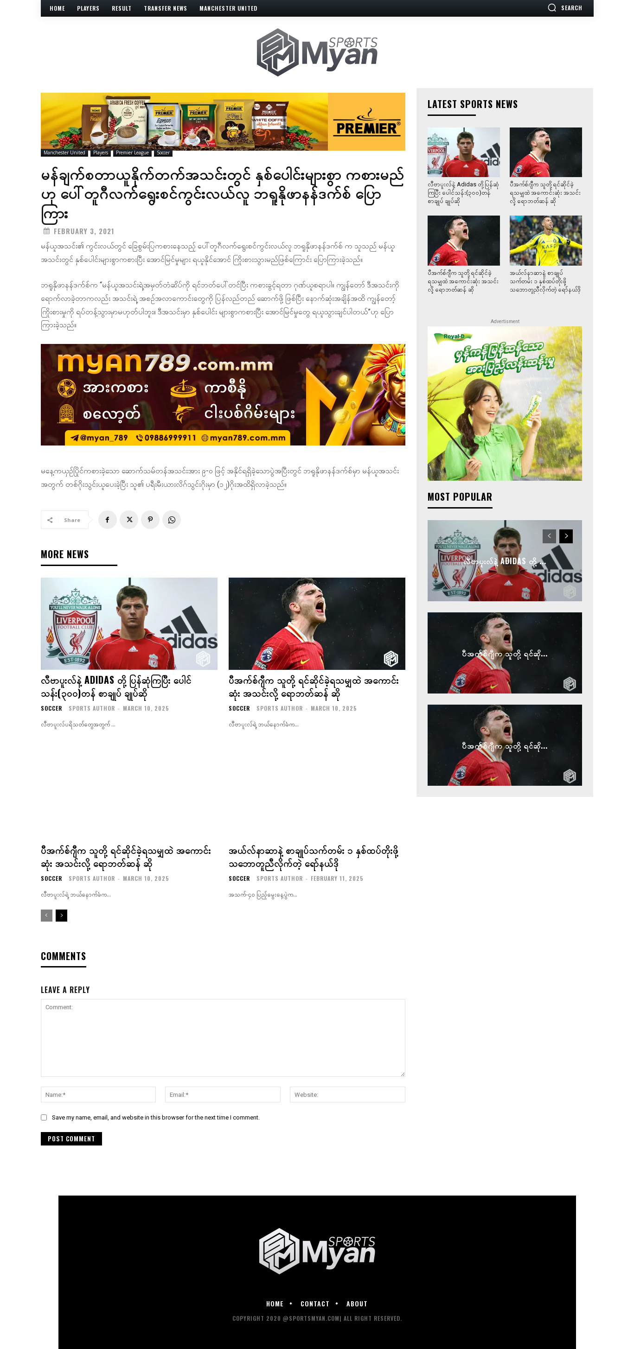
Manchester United (64, 153)
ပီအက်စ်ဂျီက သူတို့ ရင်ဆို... (505, 652)
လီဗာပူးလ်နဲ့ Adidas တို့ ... (504, 560)
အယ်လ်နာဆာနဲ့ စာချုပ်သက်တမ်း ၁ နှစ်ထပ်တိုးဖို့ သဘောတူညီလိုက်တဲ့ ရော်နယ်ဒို (313, 856)
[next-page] (61, 916)
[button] (565, 7)
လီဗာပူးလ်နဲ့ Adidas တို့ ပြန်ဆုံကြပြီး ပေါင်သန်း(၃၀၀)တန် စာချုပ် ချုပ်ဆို (116, 686)
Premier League (132, 153)
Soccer (163, 153)
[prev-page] (46, 916)
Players (100, 153)
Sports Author (92, 708)
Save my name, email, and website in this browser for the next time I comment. (156, 1117)
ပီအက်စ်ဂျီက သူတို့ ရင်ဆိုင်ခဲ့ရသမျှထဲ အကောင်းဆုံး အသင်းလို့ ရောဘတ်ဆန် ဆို (314, 686)
